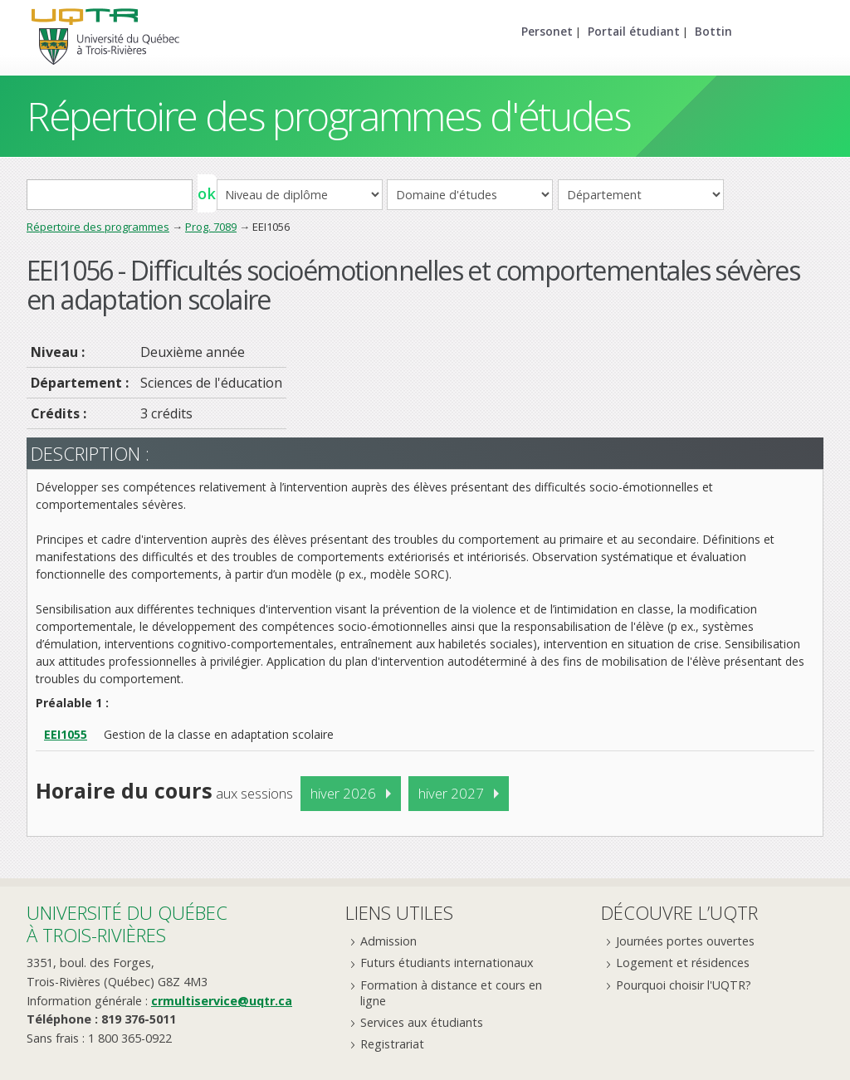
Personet (547, 31)
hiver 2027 (451, 793)
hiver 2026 (343, 793)
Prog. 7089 (211, 226)
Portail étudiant (634, 31)
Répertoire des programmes (98, 226)
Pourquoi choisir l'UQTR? (683, 985)
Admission (388, 941)
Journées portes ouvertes (685, 941)
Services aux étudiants (421, 1022)
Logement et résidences (683, 962)
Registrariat (392, 1044)
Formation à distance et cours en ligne (451, 993)
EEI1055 (65, 734)
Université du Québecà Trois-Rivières (127, 923)
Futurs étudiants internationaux (447, 962)
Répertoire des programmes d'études (328, 116)
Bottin (713, 31)
